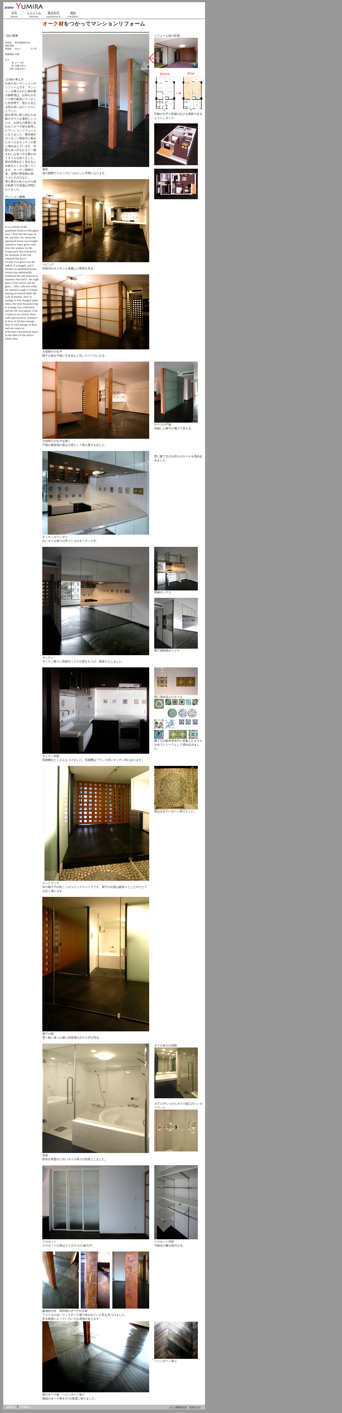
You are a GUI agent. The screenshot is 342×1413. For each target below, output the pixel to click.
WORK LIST (195, 1407)
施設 (73, 12)
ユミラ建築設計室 (178, 1407)
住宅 (14, 12)
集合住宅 (53, 12)
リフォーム (34, 12)
